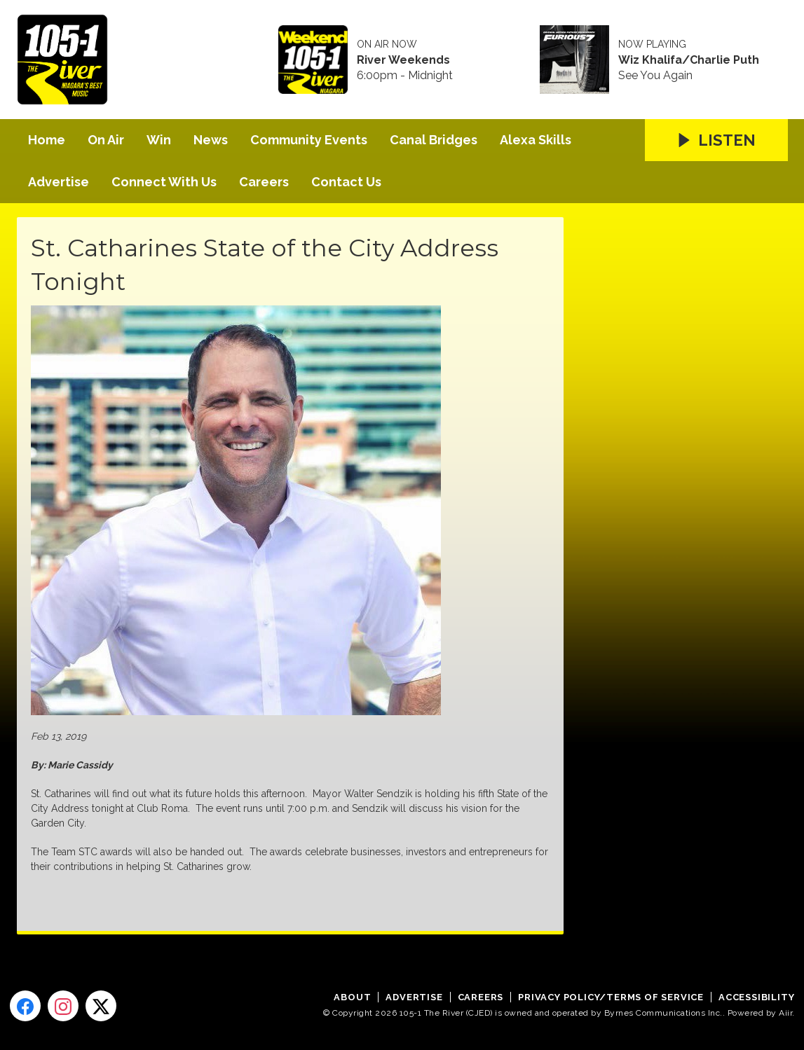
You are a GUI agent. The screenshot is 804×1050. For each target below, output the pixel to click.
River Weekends (403, 60)
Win (159, 139)
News (210, 139)
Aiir (785, 1013)
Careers (264, 181)
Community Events (308, 139)
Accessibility (756, 997)
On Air (106, 139)
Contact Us (346, 181)
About (352, 997)
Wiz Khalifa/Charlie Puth (688, 60)
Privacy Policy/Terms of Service (611, 997)
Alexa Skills (535, 139)
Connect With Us (164, 181)
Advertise (58, 181)
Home (46, 139)
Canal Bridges (433, 139)
